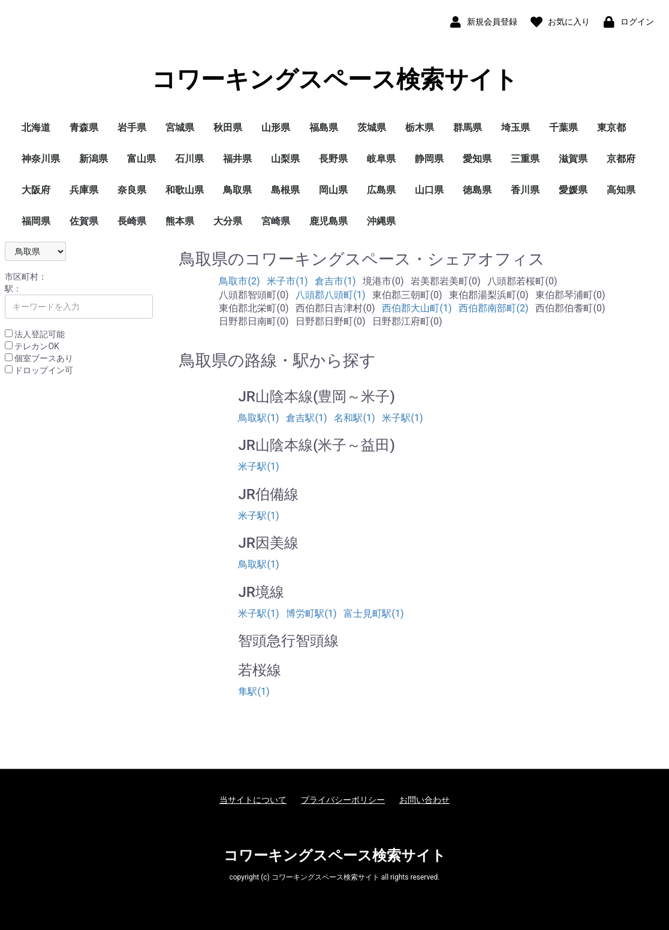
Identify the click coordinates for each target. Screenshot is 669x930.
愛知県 (477, 158)
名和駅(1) (354, 418)
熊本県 (179, 221)
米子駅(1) (402, 418)
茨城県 (371, 127)
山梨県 (285, 158)
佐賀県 (84, 221)
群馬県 (467, 127)
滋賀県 (573, 158)
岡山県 (333, 190)
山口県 (429, 190)
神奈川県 (41, 158)
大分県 (227, 221)
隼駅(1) (253, 691)
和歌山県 (184, 190)
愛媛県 (573, 190)
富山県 (141, 158)
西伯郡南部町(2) (493, 308)
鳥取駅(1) (258, 418)
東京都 (611, 127)
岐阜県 (381, 158)
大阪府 (36, 190)
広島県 (381, 190)
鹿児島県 (328, 221)
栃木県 (419, 127)
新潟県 (93, 158)
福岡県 (36, 221)
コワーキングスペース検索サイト (335, 79)
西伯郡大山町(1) (416, 308)
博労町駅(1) (311, 613)
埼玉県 (515, 127)
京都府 (621, 158)
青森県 (84, 127)
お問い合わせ (424, 800)
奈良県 (131, 190)
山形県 (275, 127)
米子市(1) (287, 281)
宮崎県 (275, 221)
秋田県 (227, 127)
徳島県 (477, 190)
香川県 (525, 190)
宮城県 (179, 127)
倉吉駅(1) (306, 418)
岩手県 (131, 127)
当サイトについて (253, 800)
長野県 (333, 158)
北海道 (36, 127)
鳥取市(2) (239, 281)
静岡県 (429, 158)
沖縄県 (381, 221)
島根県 (285, 190)
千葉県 (563, 127)
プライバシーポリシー (343, 800)
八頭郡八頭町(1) (330, 295)
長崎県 (131, 221)
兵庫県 (84, 190)
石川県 (189, 158)
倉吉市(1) (335, 281)
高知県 (621, 190)
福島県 (323, 127)
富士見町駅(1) (373, 613)
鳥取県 (237, 190)
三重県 (525, 158)
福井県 (237, 158)
